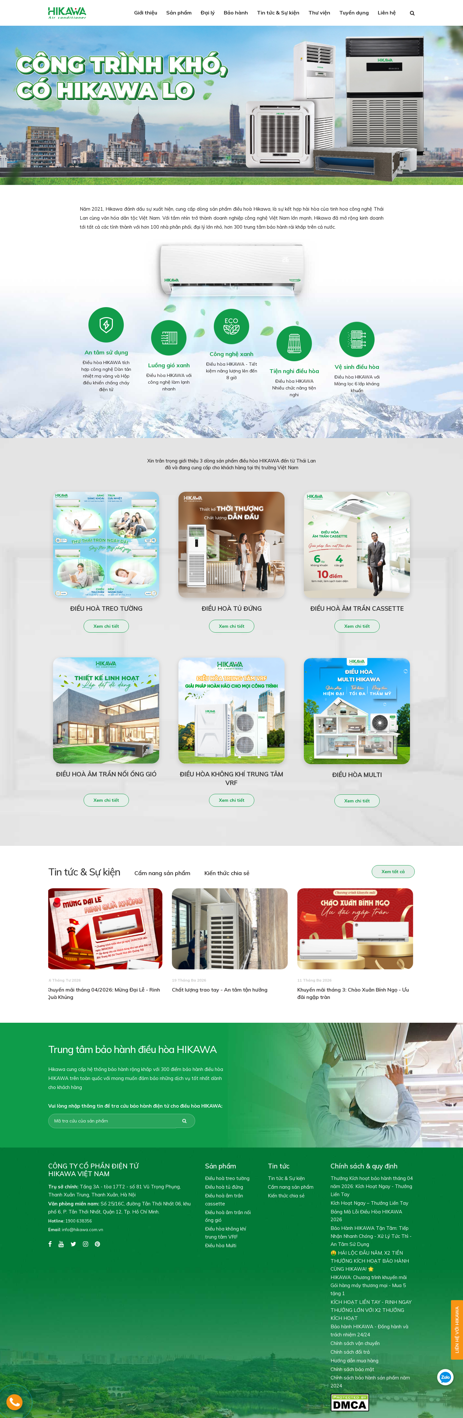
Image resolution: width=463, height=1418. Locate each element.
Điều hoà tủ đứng (224, 1187)
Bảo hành (236, 12)
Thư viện (319, 12)
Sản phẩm (179, 12)
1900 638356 (70, 1220)
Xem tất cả (391, 871)
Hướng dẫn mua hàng (354, 1361)
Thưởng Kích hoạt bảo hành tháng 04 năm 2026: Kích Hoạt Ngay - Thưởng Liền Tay (372, 1186)
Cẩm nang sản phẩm (160, 873)
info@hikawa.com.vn (75, 1229)
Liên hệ (387, 12)
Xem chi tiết (106, 628)
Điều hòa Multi (220, 1245)
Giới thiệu (145, 12)
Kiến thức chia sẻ (224, 873)
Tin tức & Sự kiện (278, 12)
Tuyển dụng (354, 12)
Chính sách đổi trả (350, 1352)
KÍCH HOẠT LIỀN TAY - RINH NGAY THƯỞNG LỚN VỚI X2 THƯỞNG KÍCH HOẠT (371, 1310)
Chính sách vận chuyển (355, 1343)
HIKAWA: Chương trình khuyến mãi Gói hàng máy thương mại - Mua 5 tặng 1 (369, 1285)
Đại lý (208, 12)
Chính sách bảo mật (352, 1369)
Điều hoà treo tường (227, 1178)
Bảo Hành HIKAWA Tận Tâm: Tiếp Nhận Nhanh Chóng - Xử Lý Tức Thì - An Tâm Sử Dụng (371, 1236)
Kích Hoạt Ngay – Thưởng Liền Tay (369, 1203)
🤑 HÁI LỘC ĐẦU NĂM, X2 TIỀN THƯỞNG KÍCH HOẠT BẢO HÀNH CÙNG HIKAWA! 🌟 (370, 1261)
